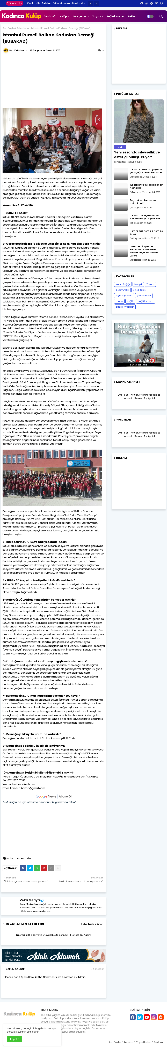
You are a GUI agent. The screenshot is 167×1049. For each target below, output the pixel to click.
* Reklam (157, 1042)
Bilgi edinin (33, 1031)
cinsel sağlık (139, 289)
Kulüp (63, 16)
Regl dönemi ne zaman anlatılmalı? (143, 202)
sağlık (130, 301)
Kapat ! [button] (14, 1039)
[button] (90, 3)
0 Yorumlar (97, 969)
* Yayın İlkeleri (142, 1042)
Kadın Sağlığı (123, 284)
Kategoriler (79, 16)
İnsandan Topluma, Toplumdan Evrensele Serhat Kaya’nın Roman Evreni (144, 251)
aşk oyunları (122, 289)
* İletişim (127, 1042)
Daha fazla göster (92, 924)
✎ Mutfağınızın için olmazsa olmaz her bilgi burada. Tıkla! (39, 802)
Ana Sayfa (50, 16)
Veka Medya (30, 900)
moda (119, 301)
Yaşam (96, 16)
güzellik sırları (144, 295)
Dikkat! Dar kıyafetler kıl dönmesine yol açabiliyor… (146, 217)
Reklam (132, 16)
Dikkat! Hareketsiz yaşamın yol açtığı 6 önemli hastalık (146, 171)
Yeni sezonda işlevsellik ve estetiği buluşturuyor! (137, 154)
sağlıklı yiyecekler (125, 306)
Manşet (138, 284)
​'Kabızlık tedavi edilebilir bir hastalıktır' (146, 186)
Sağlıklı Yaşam (116, 16)
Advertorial (23, 28)
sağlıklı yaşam (145, 301)
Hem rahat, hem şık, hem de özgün (146, 232)
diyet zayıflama (124, 295)
